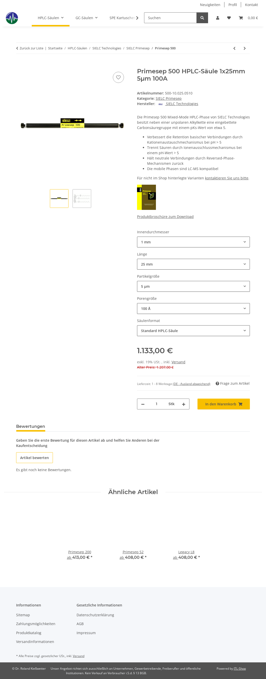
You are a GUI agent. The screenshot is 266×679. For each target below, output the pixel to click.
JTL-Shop (240, 668)
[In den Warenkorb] (20, 65)
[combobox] (193, 242)
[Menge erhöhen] (183, 404)
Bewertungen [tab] (30, 426)
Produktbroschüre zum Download (165, 216)
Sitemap (23, 614)
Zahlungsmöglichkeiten (35, 623)
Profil (232, 4)
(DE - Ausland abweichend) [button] (191, 384)
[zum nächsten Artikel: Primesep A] (245, 48)
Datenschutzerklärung (95, 614)
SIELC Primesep (169, 98)
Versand (178, 362)
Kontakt (251, 4)
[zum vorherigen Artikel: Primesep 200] (234, 48)
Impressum (86, 632)
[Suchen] (170, 17)
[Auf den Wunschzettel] (118, 77)
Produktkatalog (28, 632)
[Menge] (156, 404)
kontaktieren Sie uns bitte (226, 178)
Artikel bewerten (34, 457)
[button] (217, 17)
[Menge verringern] (142, 404)
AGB (80, 623)
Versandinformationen (35, 641)
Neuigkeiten (210, 4)
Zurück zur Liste (31, 48)
